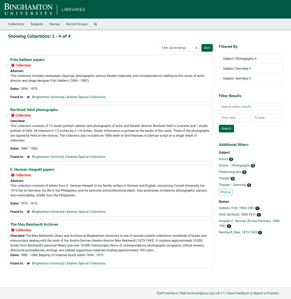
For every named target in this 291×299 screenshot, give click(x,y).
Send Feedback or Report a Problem (253, 293)
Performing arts (230, 172)
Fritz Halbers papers (27, 59)
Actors (224, 159)
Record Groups (77, 24)
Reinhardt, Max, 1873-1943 (238, 232)
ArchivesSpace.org (200, 293)
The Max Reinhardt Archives (34, 224)
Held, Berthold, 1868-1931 (238, 214)
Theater (225, 178)
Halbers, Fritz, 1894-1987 (237, 208)
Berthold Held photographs (34, 109)
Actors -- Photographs (235, 165)
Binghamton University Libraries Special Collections (68, 97)
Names (55, 24)
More (226, 192)
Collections (16, 24)
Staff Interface (167, 293)
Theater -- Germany (233, 185)
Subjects (37, 24)
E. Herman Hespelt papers (32, 169)
